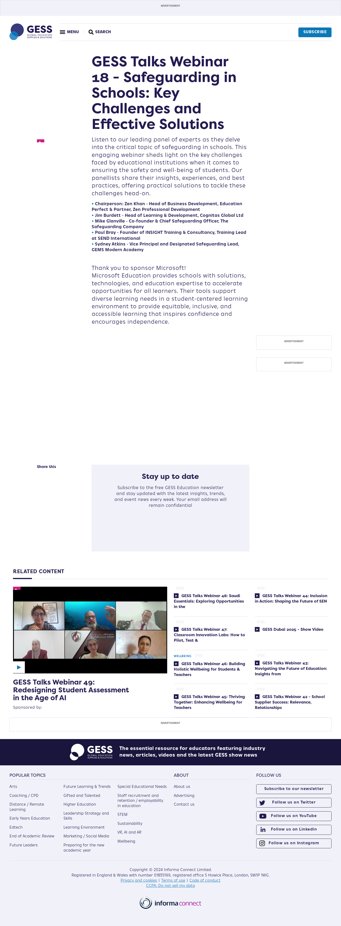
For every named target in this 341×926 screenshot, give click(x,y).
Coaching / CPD (24, 796)
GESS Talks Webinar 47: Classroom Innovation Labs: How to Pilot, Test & (209, 634)
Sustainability (129, 824)
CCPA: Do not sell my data (170, 886)
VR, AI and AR (129, 833)
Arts (13, 787)
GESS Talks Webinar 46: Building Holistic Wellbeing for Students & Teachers (209, 669)
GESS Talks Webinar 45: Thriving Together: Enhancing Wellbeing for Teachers (209, 702)
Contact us (184, 805)
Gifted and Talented (81, 796)
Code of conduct (204, 881)
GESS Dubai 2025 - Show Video (292, 629)
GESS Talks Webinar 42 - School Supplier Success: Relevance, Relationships (290, 702)
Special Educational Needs (142, 787)
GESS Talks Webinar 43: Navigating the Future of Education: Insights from (291, 668)
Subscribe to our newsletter (294, 789)
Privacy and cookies (139, 881)
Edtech (15, 828)
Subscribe (315, 32)
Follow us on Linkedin (294, 829)
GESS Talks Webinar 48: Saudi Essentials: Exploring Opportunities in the (209, 601)
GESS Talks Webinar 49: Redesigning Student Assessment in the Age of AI (71, 690)
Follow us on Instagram (294, 843)
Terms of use (173, 881)
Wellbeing (183, 656)
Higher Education (79, 805)
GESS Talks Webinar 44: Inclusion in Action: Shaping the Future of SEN (291, 598)
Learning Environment (84, 828)
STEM (122, 815)
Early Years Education (29, 819)
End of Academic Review (31, 836)
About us (182, 787)
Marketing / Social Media (86, 836)
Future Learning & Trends (87, 787)
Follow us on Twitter (293, 802)
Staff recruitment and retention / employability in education (140, 801)
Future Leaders (23, 845)
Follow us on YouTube (294, 816)
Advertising (184, 796)
